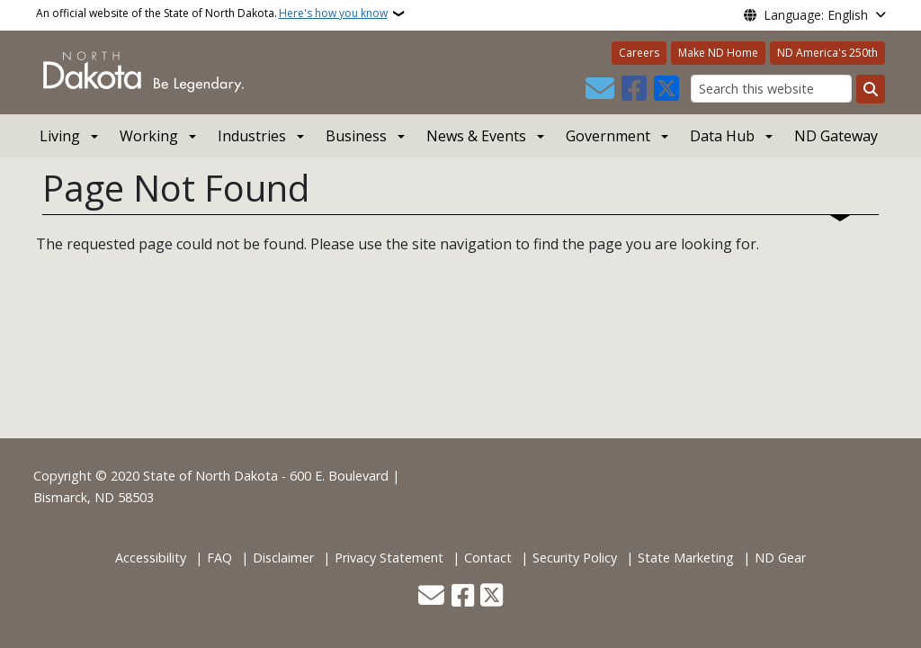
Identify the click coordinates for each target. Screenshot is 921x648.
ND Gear (780, 557)
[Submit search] (870, 89)
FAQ (219, 557)
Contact (488, 557)
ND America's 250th (827, 52)
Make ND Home (718, 52)
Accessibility (150, 557)
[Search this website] (771, 89)
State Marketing (686, 557)
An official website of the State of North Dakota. (212, 13)
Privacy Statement (389, 557)
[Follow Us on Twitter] (666, 89)
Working (149, 136)
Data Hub (722, 136)
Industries (252, 136)
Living (60, 136)
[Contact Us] (600, 89)
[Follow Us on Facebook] (634, 89)
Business (356, 136)
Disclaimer (283, 557)
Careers (639, 52)
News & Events (476, 136)
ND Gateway (836, 136)
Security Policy (574, 557)
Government (608, 136)
